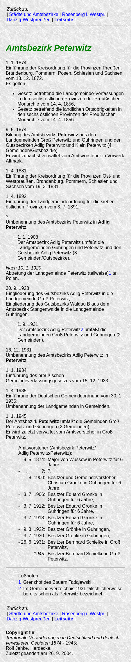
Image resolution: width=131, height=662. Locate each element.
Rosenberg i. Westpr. (83, 14)
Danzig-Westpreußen (29, 19)
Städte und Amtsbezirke (33, 14)
